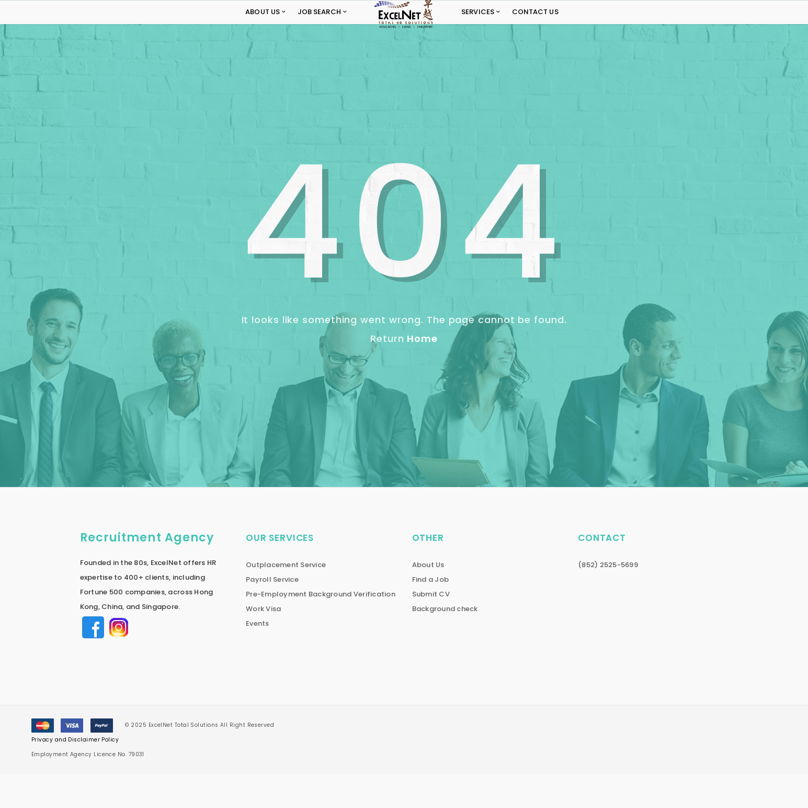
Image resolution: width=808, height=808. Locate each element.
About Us (428, 598)
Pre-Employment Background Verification (320, 628)
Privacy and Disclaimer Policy (75, 773)
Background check (445, 642)
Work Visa (263, 642)
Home (422, 372)
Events (257, 657)
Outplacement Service (286, 598)
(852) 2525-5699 (608, 598)
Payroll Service (272, 613)
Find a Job (430, 613)
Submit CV (431, 628)
